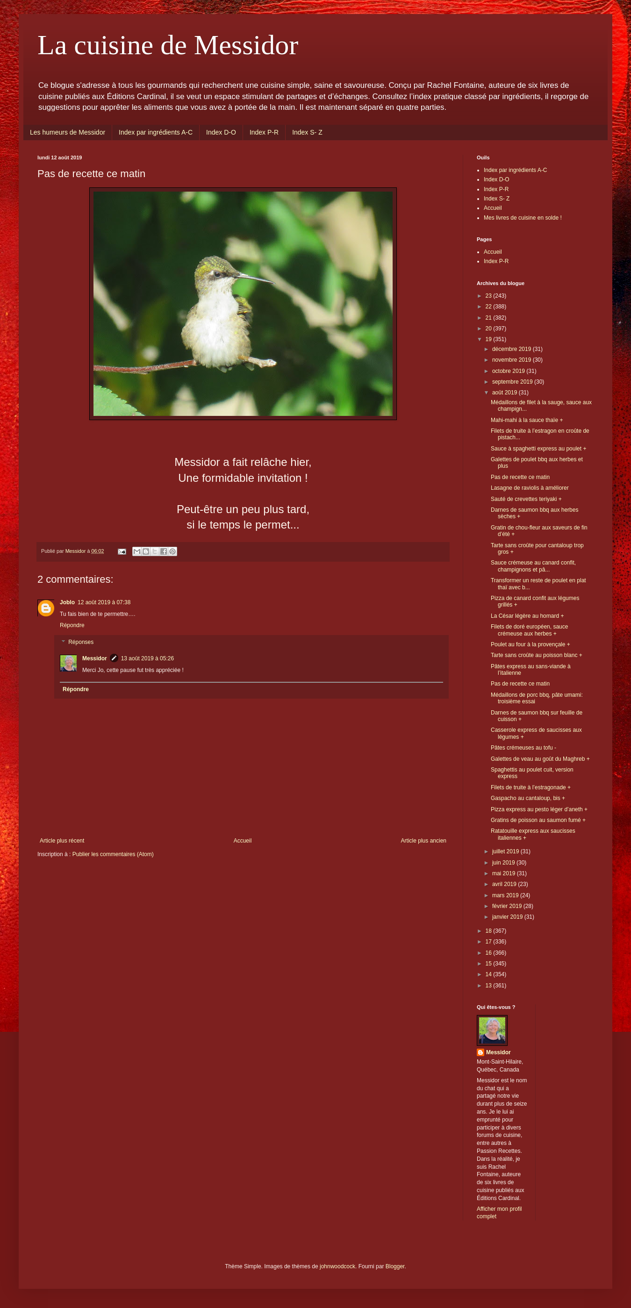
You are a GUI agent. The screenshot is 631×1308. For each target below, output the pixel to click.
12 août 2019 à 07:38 (104, 602)
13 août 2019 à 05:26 (147, 658)
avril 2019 (505, 884)
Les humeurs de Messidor (67, 132)
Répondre (72, 625)
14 (490, 974)
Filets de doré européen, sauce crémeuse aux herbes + (529, 629)
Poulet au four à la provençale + (530, 644)
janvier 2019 (508, 917)
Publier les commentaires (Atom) (113, 854)
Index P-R (264, 132)
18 (490, 931)
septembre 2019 (513, 382)
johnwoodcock (337, 1266)
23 (490, 296)
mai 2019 (504, 873)
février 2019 (507, 906)
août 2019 (505, 392)
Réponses (80, 642)
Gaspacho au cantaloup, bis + (528, 798)
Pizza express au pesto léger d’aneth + (539, 809)
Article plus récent (62, 840)
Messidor (94, 658)
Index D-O (221, 132)
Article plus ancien (423, 840)
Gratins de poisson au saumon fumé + (538, 820)
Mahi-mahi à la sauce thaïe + (527, 420)
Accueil (243, 840)
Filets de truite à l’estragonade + (531, 787)
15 (490, 963)
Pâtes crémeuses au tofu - (523, 747)
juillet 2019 (506, 851)
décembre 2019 (512, 349)
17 (490, 941)
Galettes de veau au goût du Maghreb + (540, 759)
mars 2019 (506, 895)
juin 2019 (504, 862)
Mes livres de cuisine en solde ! (523, 217)
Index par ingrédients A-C (156, 132)
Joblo (67, 602)
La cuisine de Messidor (167, 44)
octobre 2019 (509, 371)
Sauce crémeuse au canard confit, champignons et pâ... (533, 565)
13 (490, 985)
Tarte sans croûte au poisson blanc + (536, 655)
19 (490, 339)
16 (490, 953)
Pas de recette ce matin (520, 477)
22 (490, 306)
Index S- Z (307, 132)
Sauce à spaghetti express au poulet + (538, 448)
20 (490, 328)
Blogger (395, 1266)
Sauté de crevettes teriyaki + (526, 499)
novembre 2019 (512, 360)
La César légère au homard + (527, 616)
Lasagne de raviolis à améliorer (530, 488)
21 (490, 317)
